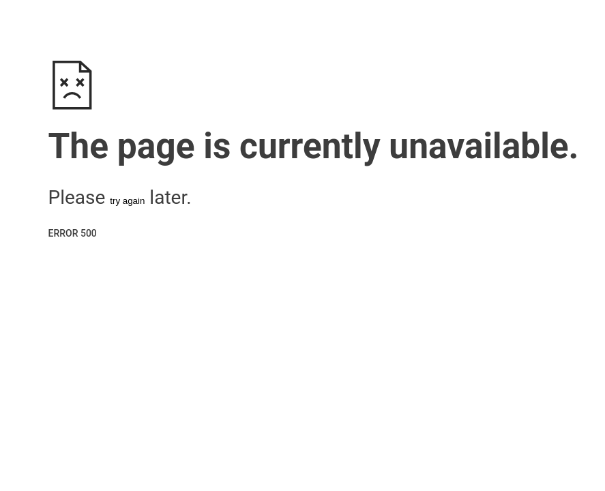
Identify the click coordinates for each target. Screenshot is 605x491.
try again (127, 201)
